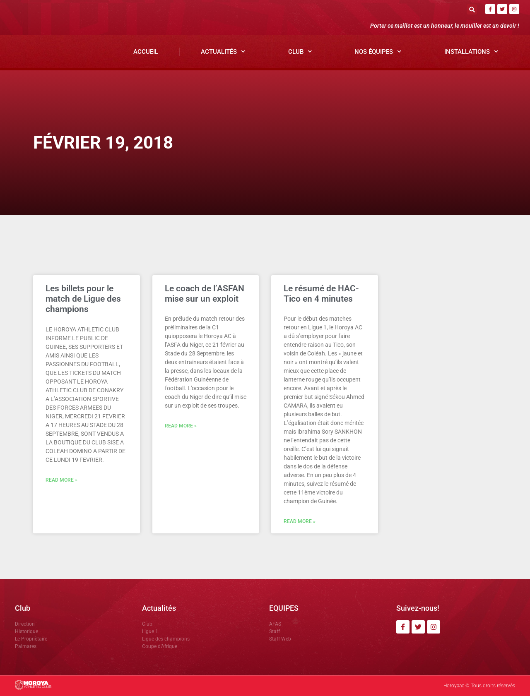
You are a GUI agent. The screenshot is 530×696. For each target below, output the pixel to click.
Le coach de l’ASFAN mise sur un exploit (204, 293)
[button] (472, 9)
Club (300, 51)
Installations (471, 51)
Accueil (145, 51)
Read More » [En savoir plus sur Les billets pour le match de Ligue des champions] (61, 480)
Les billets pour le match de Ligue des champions (83, 298)
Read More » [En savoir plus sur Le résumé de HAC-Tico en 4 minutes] (300, 521)
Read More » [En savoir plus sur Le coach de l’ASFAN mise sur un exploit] (181, 426)
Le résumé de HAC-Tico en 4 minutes (321, 293)
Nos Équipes (378, 51)
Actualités (223, 51)
